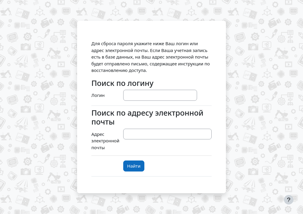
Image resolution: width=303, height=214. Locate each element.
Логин (97, 95)
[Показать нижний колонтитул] (288, 199)
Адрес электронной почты (105, 140)
